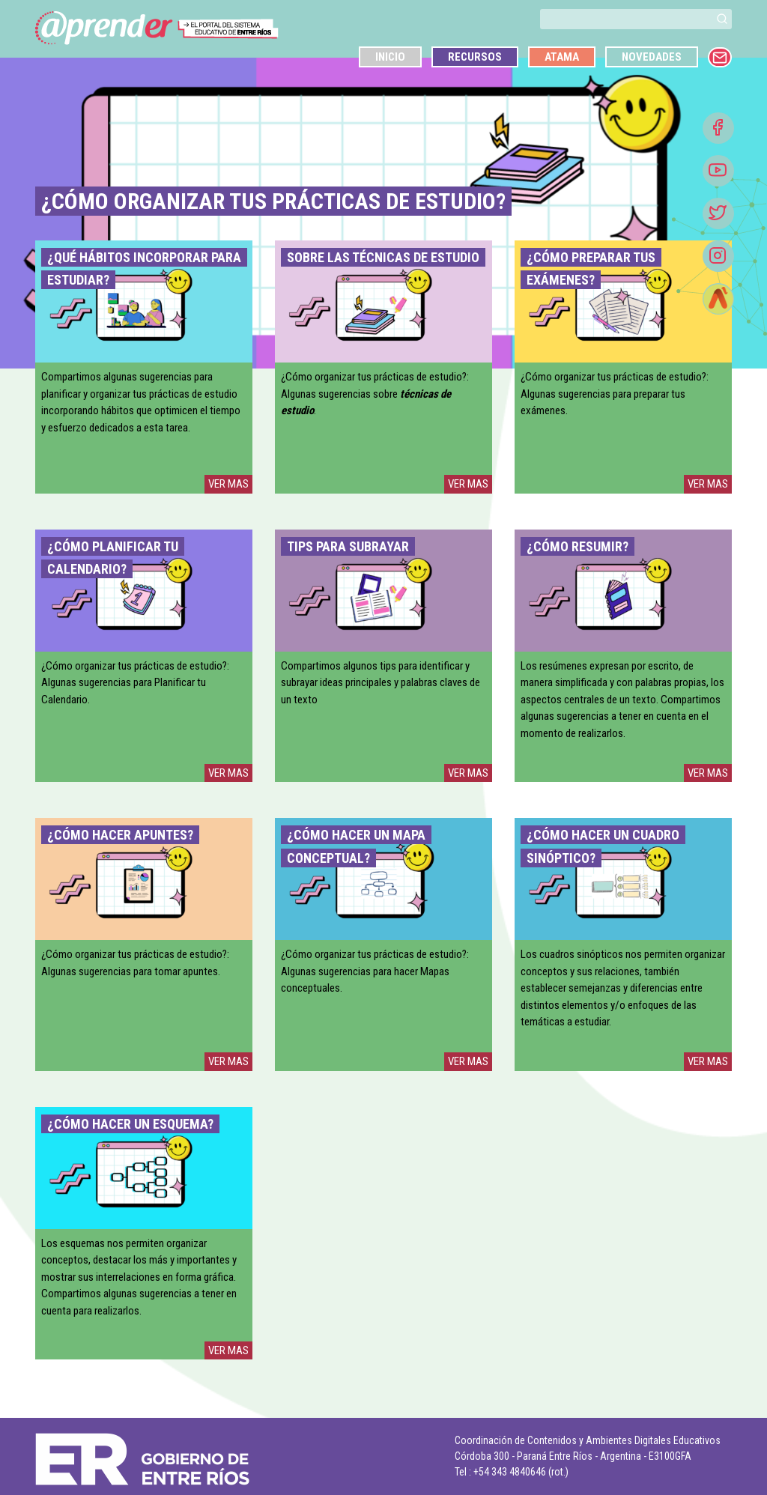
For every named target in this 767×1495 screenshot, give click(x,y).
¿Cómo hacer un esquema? (130, 1124)
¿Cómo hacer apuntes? (120, 835)
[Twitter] (718, 213)
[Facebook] (718, 128)
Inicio (390, 57)
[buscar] (626, 19)
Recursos (475, 57)
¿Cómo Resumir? (577, 546)
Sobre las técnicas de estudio (383, 257)
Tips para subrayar (348, 546)
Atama (562, 57)
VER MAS (228, 484)
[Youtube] (718, 171)
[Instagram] (718, 256)
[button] (722, 19)
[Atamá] (718, 299)
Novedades (652, 57)
